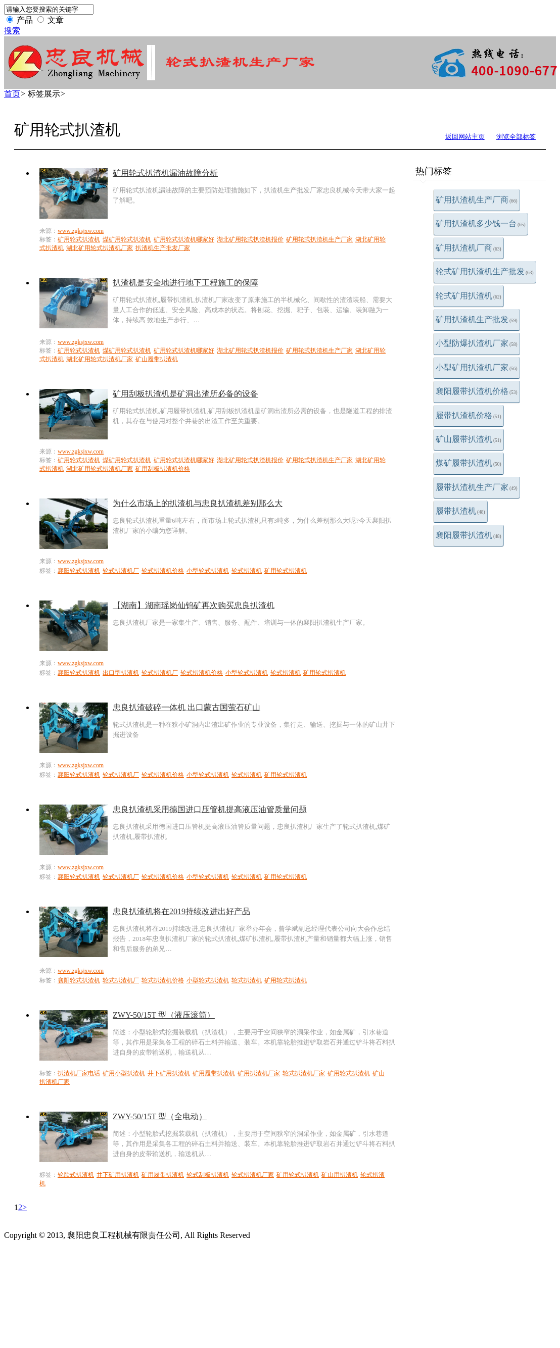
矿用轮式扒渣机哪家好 (184, 239)
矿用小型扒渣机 (124, 1073)
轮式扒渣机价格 (163, 570)
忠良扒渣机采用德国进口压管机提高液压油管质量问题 (210, 809)
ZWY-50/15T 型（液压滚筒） (164, 1015)
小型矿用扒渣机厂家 (477, 367)
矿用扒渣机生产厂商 (477, 199)
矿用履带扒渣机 (214, 1073)
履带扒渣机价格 (468, 415)
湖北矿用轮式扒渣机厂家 (99, 248)
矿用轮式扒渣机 (79, 239)
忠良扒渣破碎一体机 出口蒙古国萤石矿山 (186, 707)
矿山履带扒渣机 (468, 439)
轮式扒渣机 (246, 570)
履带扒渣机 (460, 511)
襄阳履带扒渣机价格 (477, 391)
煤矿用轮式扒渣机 (127, 239)
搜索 (12, 30)
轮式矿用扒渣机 (468, 295)
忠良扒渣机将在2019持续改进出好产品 (181, 911)
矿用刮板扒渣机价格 (162, 468)
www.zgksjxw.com (81, 230)
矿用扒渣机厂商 (468, 247)
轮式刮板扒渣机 (207, 1174)
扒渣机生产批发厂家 (162, 248)
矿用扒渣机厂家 (259, 1073)
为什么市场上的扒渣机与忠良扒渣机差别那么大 (198, 503)
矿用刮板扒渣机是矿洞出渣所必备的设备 (185, 393)
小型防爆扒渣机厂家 (477, 343)
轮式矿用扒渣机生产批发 (485, 271)
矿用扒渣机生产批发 (477, 319)
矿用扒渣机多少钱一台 (481, 223)
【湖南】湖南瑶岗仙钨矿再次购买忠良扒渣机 (193, 605)
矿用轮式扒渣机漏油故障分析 (165, 173)
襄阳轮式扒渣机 (79, 570)
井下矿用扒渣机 (169, 1073)
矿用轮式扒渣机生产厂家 (319, 239)
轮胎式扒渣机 (76, 1174)
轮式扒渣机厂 (121, 570)
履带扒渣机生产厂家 (477, 487)
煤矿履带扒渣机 (468, 463)
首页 (12, 93)
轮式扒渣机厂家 (304, 1073)
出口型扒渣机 (121, 672)
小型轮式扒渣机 (207, 570)
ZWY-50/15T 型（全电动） (160, 1116)
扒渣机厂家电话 (79, 1073)
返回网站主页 (465, 136)
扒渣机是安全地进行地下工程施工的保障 (185, 282)
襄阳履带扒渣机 (468, 535)
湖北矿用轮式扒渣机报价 (250, 239)
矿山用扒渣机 (339, 1174)
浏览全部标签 (516, 136)
